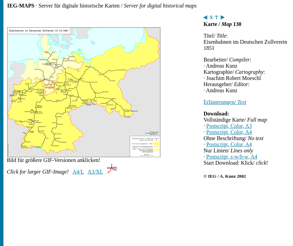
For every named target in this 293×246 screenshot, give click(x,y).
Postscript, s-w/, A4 (231, 157)
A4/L (78, 172)
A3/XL (95, 172)
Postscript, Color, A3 (229, 126)
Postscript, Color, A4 (229, 132)
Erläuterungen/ (225, 102)
